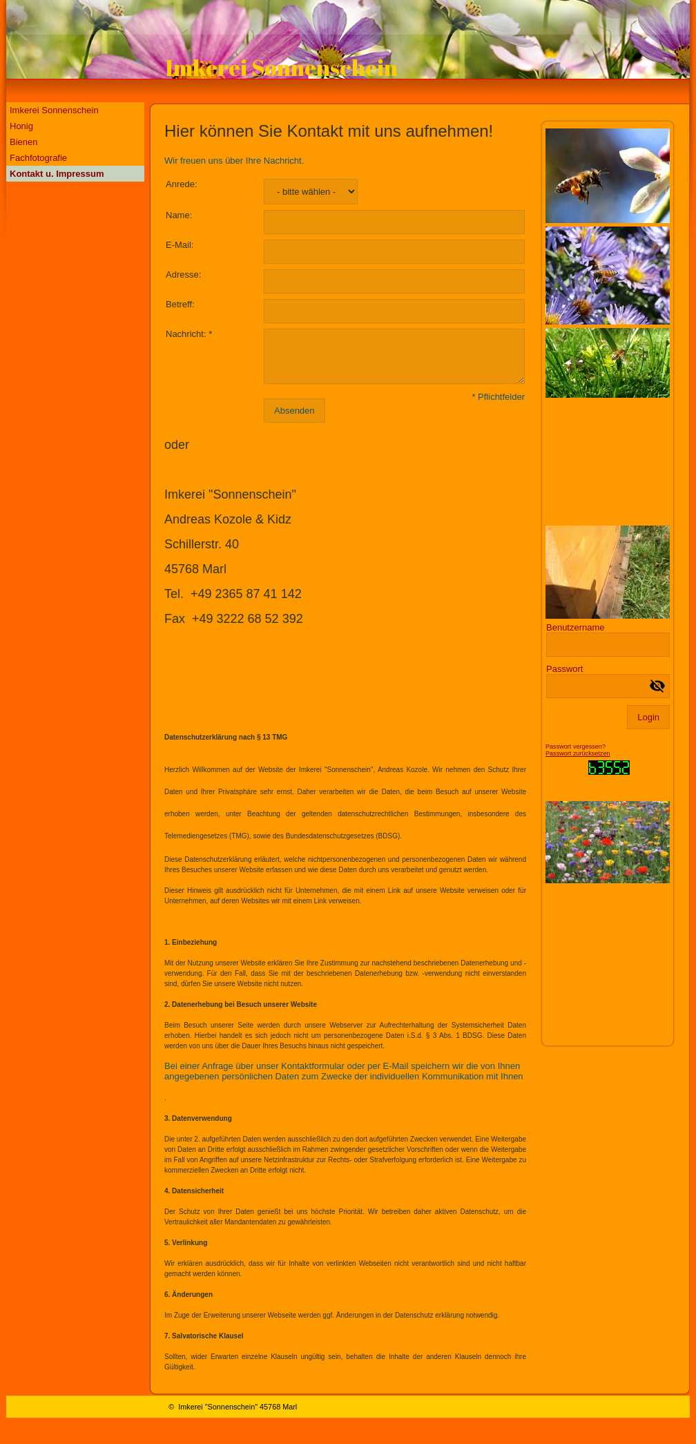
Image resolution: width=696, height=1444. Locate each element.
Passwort (564, 669)
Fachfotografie (38, 158)
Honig (21, 126)
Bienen (23, 142)
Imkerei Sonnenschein (54, 110)
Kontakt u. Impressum (57, 174)
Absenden (294, 410)
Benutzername (575, 627)
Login (648, 717)
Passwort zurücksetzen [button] (577, 753)
